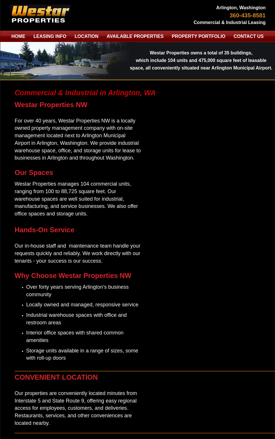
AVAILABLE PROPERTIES (135, 36)
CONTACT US (249, 36)
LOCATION (86, 36)
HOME (18, 36)
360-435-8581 (248, 15)
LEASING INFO (50, 36)
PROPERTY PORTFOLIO (199, 36)
